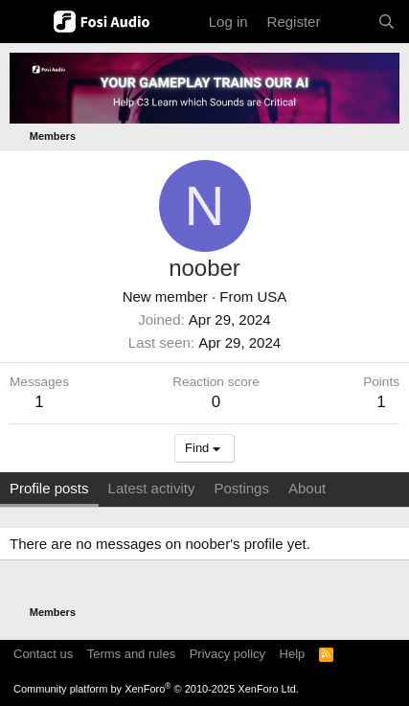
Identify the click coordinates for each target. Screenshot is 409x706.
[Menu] (26, 22)
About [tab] (307, 488)
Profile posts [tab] (49, 488)
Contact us (43, 654)
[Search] (386, 21)
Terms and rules (131, 654)
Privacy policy (227, 654)
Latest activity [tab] (151, 488)
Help (293, 654)
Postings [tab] (241, 488)
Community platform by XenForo (156, 689)
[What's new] (348, 21)
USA (272, 296)
